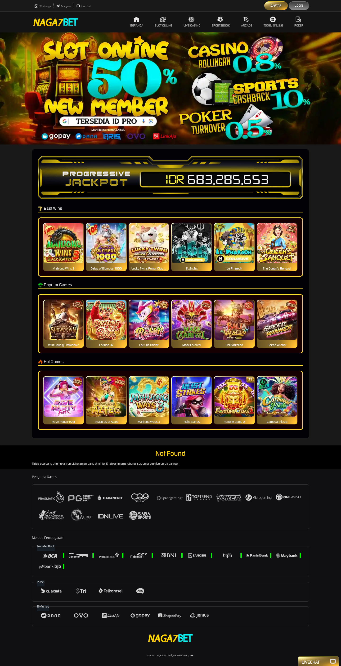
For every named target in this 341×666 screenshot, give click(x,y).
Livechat (83, 6)
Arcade (246, 21)
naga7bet (161, 655)
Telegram (63, 6)
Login (299, 6)
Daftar (276, 6)
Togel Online (273, 21)
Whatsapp (42, 6)
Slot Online (163, 21)
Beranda (137, 21)
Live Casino (192, 21)
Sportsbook (221, 21)
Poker (299, 21)
